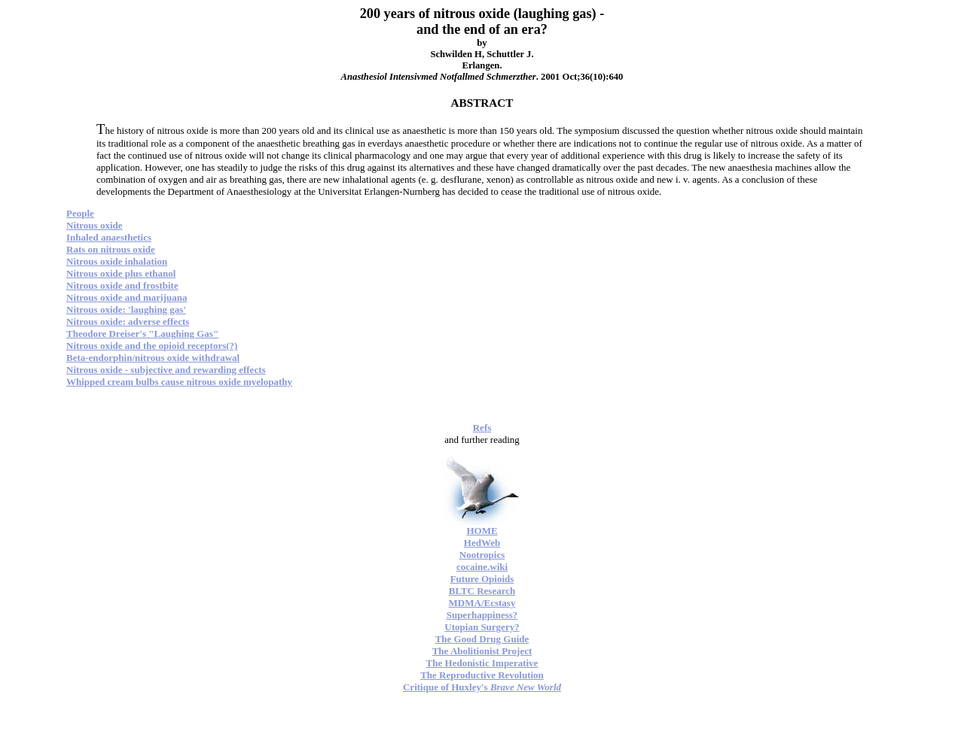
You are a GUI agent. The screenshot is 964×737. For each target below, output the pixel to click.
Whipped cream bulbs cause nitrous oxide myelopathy (179, 381)
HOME (481, 530)
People (80, 213)
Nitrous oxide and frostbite (122, 285)
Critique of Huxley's (482, 687)
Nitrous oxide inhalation (116, 261)
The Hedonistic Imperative (482, 663)
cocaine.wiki (482, 566)
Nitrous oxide (94, 225)
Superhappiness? (482, 614)
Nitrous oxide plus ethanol (120, 273)
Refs (482, 427)
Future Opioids (482, 578)
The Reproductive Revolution (482, 675)
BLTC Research (482, 590)
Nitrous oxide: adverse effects (127, 321)
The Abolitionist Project (482, 651)
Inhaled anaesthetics (108, 237)
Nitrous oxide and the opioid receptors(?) (151, 345)
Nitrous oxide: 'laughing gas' (126, 309)
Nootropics (482, 554)
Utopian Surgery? (481, 626)
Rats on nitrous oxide (110, 249)
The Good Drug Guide (482, 638)
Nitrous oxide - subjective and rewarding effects (166, 369)
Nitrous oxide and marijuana (126, 297)
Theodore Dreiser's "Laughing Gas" (142, 333)
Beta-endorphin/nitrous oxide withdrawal (152, 357)
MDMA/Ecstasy (482, 602)
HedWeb (482, 542)
